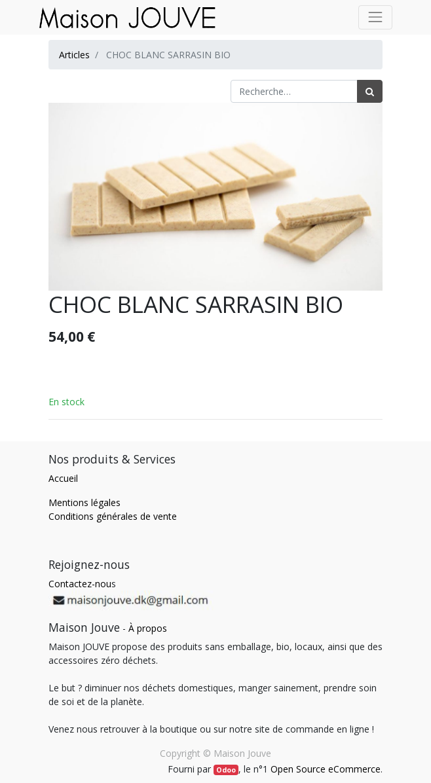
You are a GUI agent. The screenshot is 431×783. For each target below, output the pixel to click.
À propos (147, 628)
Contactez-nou (79, 583)
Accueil (63, 478)
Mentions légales (84, 502)
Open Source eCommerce (326, 769)
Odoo (226, 769)
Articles (74, 54)
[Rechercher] (370, 91)
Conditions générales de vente (112, 516)
